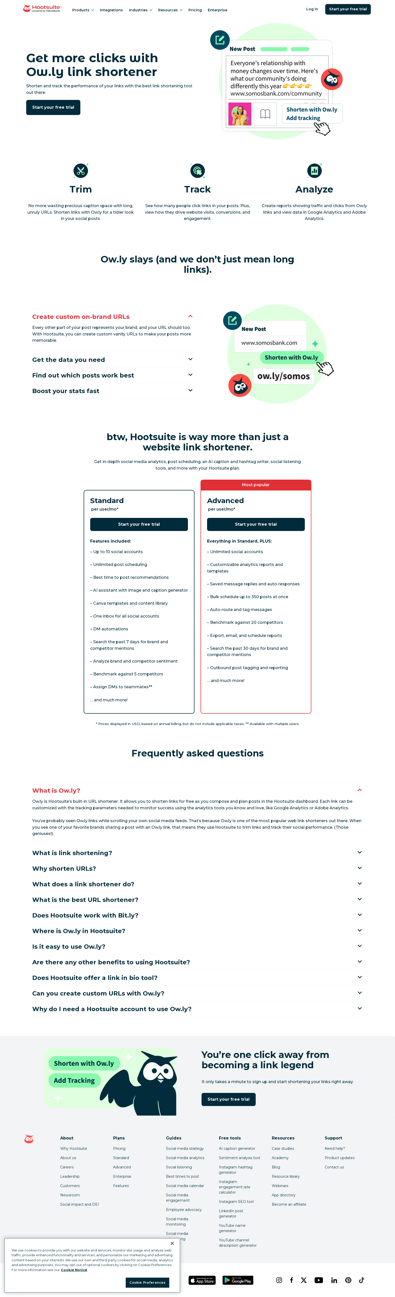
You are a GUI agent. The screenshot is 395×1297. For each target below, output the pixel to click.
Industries (140, 10)
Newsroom (70, 1195)
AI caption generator (237, 1148)
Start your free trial (348, 9)
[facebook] (291, 1280)
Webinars (280, 1186)
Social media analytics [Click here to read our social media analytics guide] (185, 1158)
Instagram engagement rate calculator (234, 1187)
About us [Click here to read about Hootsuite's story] (68, 1158)
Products (83, 10)
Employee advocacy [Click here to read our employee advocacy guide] (184, 1209)
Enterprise (217, 10)
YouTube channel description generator (238, 1243)
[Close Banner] (172, 1243)
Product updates (339, 1158)
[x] (304, 1280)
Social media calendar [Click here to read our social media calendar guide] (185, 1186)
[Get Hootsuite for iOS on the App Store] (202, 1280)
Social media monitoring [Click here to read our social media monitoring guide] (177, 1222)
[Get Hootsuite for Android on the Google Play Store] (238, 1280)
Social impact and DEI (79, 1204)
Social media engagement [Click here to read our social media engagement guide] (178, 1198)
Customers (70, 1186)
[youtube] (318, 1280)
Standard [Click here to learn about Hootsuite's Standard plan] (121, 1158)
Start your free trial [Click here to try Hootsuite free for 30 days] (53, 107)
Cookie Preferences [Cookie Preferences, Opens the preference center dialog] (147, 1282)
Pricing (195, 10)
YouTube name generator (232, 1228)
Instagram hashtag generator (235, 1170)
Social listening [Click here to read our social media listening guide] (179, 1167)
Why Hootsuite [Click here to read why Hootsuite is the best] (73, 1148)
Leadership (70, 1176)
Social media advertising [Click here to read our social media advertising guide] (177, 1236)
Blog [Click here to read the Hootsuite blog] (276, 1167)
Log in (312, 9)
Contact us (334, 1167)
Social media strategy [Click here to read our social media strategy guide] (185, 1148)
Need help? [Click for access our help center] (335, 1148)
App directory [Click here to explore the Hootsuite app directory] (283, 1195)
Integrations (111, 10)
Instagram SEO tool (236, 1201)
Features (121, 1186)
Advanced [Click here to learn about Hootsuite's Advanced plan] (122, 1167)
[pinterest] (348, 1280)
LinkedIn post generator (231, 1213)
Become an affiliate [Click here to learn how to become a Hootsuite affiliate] (289, 1204)
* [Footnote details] (117, 509)
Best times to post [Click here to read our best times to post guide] (182, 1176)
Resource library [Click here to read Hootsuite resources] (286, 1176)
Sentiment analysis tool (239, 1158)
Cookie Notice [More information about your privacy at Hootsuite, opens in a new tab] (74, 1270)
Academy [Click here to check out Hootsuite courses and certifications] (280, 1158)
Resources (170, 10)
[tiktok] (361, 1280)
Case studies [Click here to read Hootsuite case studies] (283, 1148)
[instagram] (279, 1280)
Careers (67, 1167)
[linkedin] (334, 1280)
